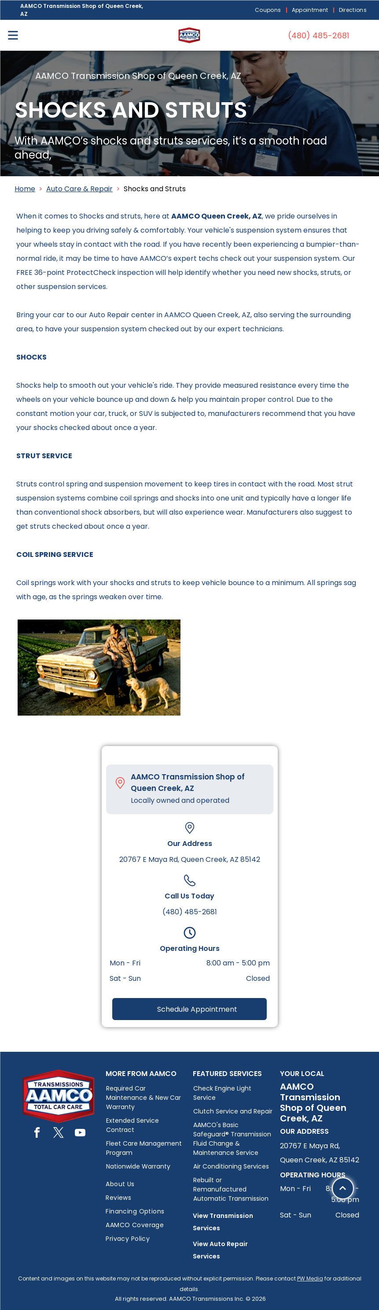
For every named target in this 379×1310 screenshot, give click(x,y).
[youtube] (80, 1134)
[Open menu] (12, 35)
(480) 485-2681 (189, 912)
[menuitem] (268, 10)
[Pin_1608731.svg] (120, 783)
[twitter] (58, 1134)
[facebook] (37, 1134)
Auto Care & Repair (79, 189)
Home (25, 189)
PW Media (310, 1278)
